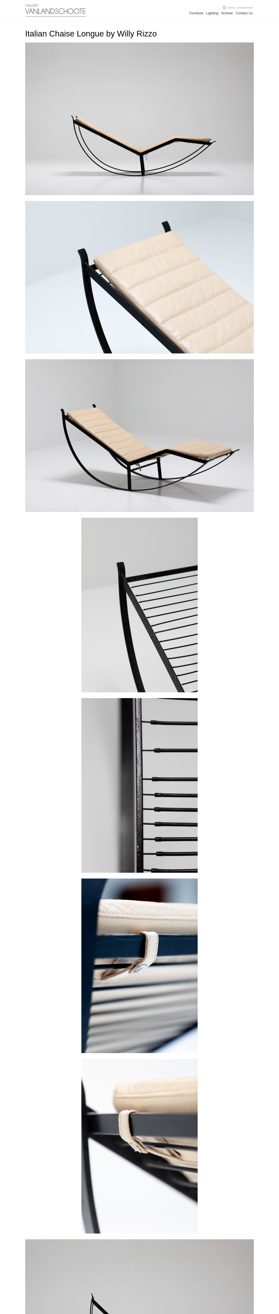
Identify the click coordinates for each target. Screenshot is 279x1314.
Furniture (196, 13)
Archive (227, 13)
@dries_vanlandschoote (237, 8)
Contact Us (244, 13)
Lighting (212, 13)
